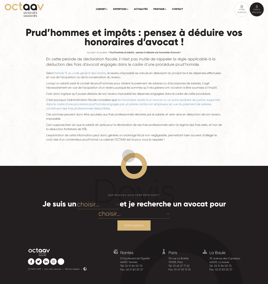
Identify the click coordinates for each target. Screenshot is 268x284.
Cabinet (102, 9)
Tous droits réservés (52, 269)
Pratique (159, 9)
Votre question (134, 225)
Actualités (141, 9)
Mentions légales (72, 269)
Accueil (91, 52)
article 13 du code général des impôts (80, 73)
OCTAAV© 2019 (34, 269)
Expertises (120, 9)
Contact (177, 9)
